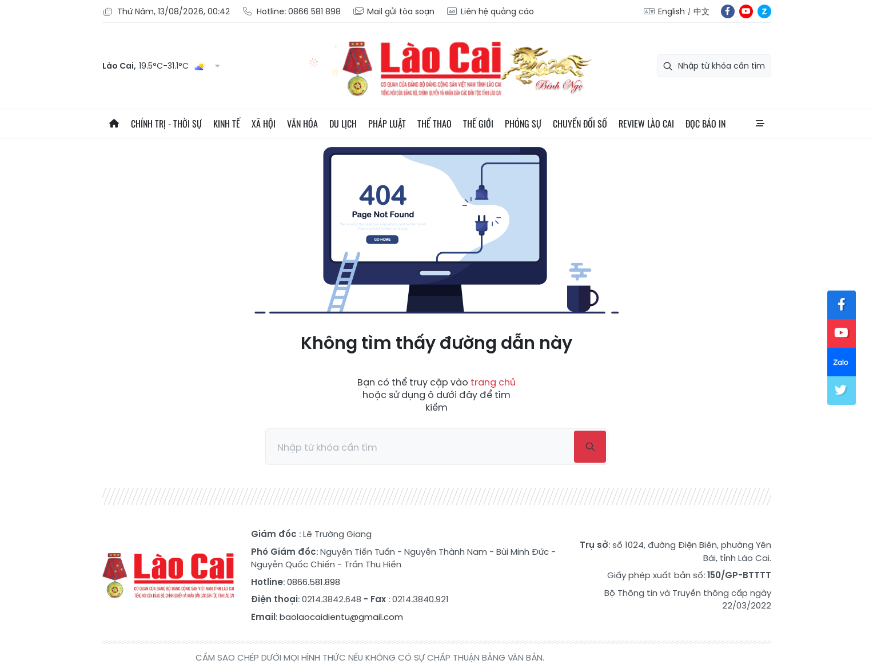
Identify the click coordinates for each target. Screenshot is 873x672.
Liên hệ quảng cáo (490, 12)
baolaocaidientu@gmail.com (341, 617)
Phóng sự (523, 123)
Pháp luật (387, 123)
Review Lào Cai (646, 123)
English (671, 11)
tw (841, 390)
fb (728, 11)
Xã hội (264, 123)
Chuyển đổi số (580, 123)
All (759, 123)
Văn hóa (302, 123)
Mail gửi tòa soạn (393, 12)
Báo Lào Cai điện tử (168, 576)
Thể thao (434, 123)
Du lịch (343, 123)
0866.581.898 (313, 582)
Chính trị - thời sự (166, 123)
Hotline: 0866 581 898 (291, 12)
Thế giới (478, 123)
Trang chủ (113, 123)
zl (764, 11)
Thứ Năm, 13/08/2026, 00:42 (166, 12)
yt (746, 11)
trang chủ (493, 382)
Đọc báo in (705, 123)
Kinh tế (226, 123)
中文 (701, 11)
